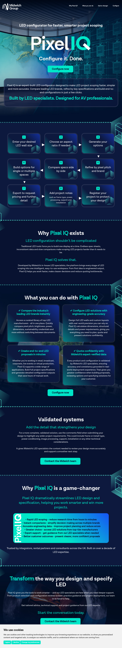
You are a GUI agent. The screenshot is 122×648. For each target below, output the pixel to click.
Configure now (60, 69)
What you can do (87, 6)
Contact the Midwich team (60, 461)
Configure (116, 6)
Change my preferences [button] (30, 642)
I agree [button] (7, 642)
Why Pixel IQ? (73, 6)
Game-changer (103, 6)
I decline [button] (16, 642)
